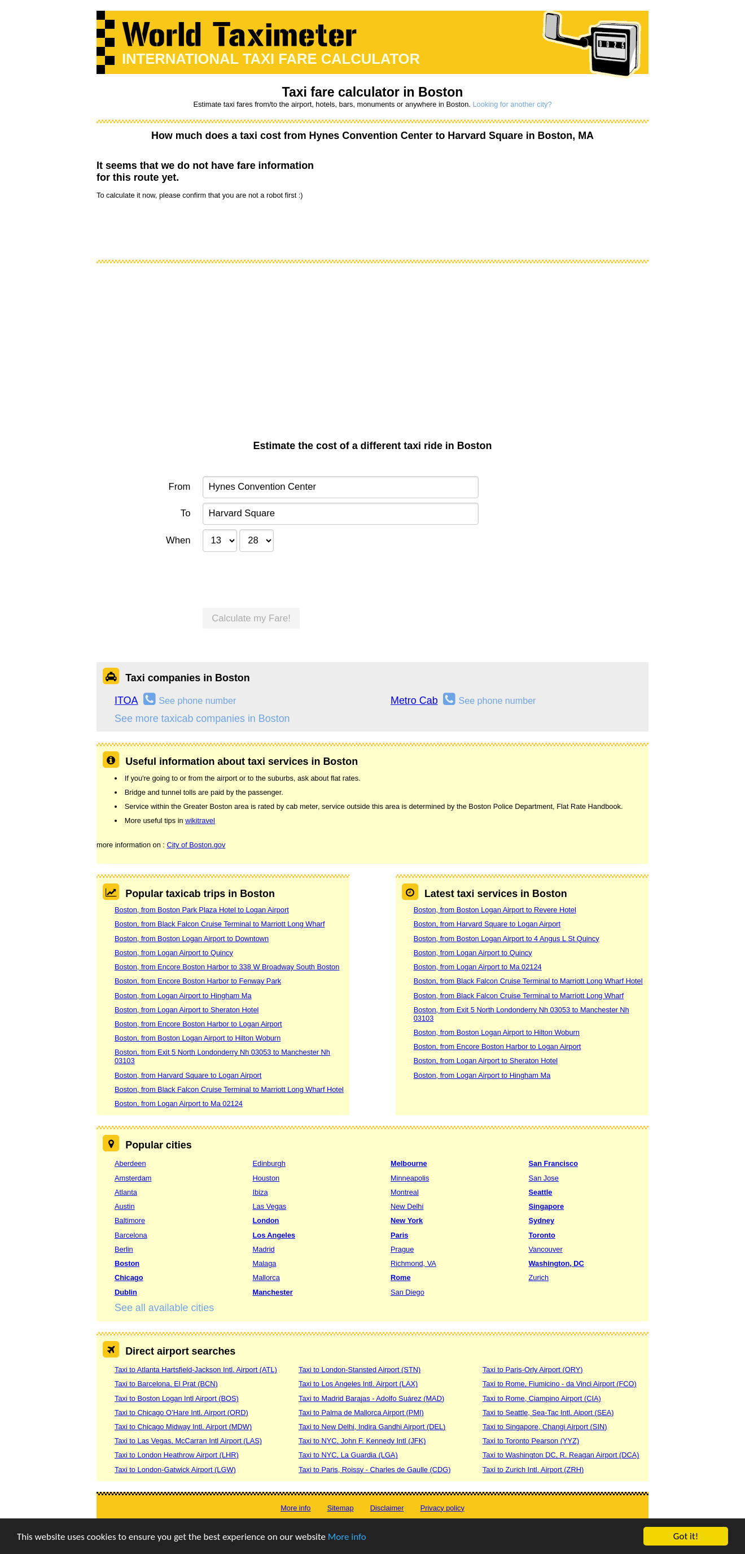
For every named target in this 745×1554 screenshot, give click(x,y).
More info (347, 1537)
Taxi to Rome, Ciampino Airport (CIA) (542, 1398)
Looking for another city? (511, 104)
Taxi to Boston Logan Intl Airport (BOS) (177, 1398)
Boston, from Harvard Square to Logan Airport (188, 1075)
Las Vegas (270, 1206)
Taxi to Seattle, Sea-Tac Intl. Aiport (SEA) (548, 1412)
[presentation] (182, 229)
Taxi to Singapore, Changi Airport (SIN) (545, 1426)
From (180, 486)
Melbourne (409, 1163)
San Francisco (553, 1163)
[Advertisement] (372, 355)
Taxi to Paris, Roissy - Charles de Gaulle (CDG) (375, 1469)
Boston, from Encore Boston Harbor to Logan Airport (198, 1024)
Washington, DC (556, 1263)
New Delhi (407, 1206)
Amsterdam (133, 1178)
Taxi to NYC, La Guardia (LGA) (348, 1455)
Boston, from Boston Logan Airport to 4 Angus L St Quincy (506, 938)
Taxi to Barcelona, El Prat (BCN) (166, 1383)
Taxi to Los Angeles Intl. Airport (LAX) (358, 1383)
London (266, 1220)
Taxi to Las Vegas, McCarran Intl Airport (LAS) (188, 1441)
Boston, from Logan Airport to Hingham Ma (183, 995)
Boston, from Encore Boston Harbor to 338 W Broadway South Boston (227, 967)
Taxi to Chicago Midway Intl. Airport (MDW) (183, 1426)
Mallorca (266, 1277)
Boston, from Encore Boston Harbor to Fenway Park (198, 981)
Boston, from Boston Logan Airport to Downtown (192, 938)
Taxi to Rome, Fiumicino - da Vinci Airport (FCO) (560, 1383)
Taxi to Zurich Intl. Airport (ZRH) (533, 1469)
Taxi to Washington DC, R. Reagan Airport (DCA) (561, 1455)
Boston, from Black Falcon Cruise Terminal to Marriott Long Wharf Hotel (229, 1089)
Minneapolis (410, 1178)
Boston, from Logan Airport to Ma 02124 (179, 1103)
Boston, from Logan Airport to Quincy (174, 952)
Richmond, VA (413, 1263)
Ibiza (260, 1192)
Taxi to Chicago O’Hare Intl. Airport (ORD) (181, 1412)
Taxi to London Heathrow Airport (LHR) (177, 1455)
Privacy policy (442, 1508)
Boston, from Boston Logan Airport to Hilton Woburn (198, 1038)
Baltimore (130, 1220)
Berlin (124, 1249)
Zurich (539, 1277)
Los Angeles (274, 1235)
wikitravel (200, 820)
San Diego (407, 1292)
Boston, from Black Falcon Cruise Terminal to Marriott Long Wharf (220, 924)
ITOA (126, 700)
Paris (399, 1235)
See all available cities (164, 1307)
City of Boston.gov (195, 845)
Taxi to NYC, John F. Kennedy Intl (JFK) (362, 1441)
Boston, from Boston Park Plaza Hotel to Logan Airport (202, 910)
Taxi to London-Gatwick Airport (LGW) (175, 1469)
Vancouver (546, 1249)
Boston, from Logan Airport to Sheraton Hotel (186, 1009)
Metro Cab (414, 700)
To (186, 513)
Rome (401, 1277)
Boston (127, 1263)
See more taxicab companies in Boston (202, 718)
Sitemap (340, 1508)
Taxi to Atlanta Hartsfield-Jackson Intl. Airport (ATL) (196, 1369)
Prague (402, 1249)
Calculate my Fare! (251, 618)
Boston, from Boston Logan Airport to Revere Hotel (495, 910)
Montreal (405, 1192)
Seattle (541, 1192)
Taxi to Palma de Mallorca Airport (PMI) (361, 1412)
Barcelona (131, 1235)
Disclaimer (387, 1508)
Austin (125, 1206)
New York (407, 1220)
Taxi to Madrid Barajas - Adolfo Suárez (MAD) (371, 1398)
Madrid (264, 1249)
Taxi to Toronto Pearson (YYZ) (531, 1441)
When (178, 540)
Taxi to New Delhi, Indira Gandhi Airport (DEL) (372, 1426)
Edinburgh (269, 1163)
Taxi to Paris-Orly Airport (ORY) (533, 1369)
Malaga (265, 1263)
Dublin (126, 1292)
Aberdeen (130, 1163)
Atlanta (126, 1192)
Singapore (546, 1206)
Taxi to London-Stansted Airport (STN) (359, 1369)
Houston (266, 1178)
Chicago (129, 1277)
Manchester (273, 1292)
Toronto (542, 1235)
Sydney (542, 1220)
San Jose (544, 1178)
